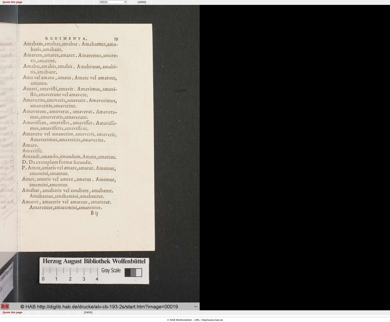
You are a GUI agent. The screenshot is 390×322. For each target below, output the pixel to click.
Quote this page (12, 2)
